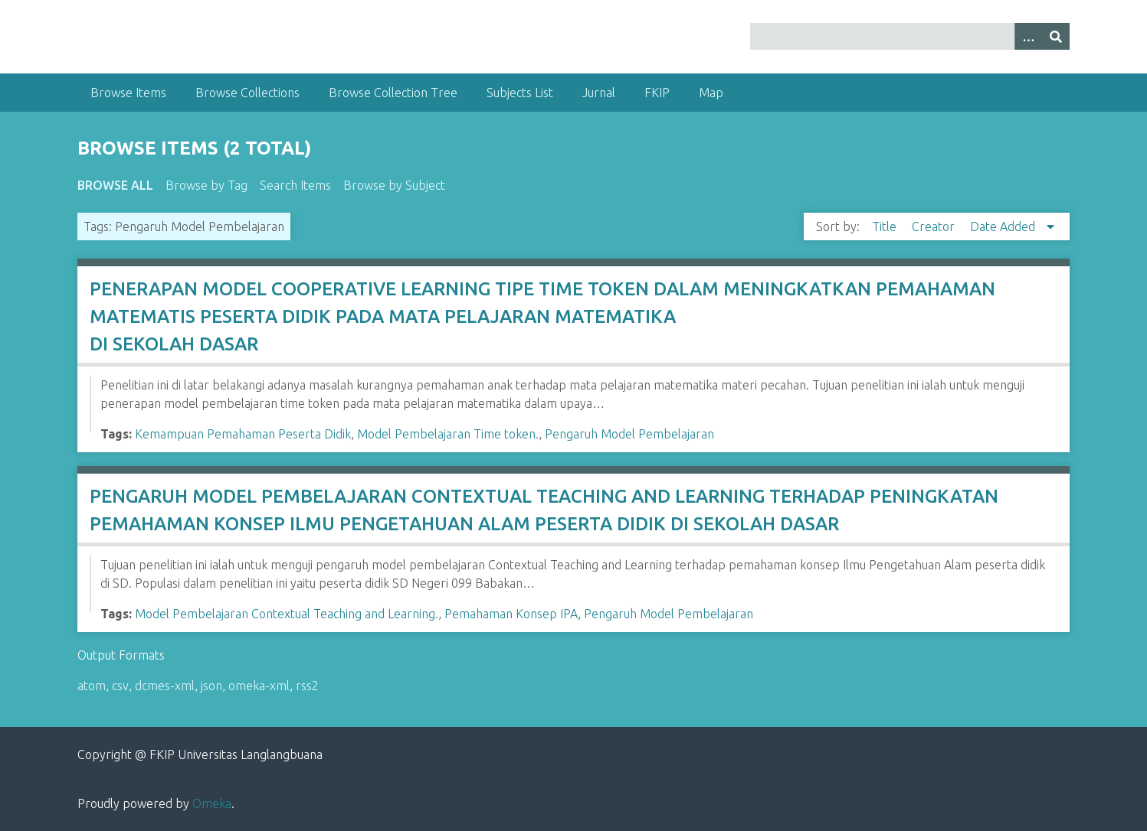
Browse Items (128, 92)
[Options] (1028, 36)
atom (91, 685)
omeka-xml (259, 685)
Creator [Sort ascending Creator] (935, 226)
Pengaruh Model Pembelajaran (629, 434)
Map (711, 92)
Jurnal (598, 92)
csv (120, 685)
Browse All (115, 185)
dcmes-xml (165, 685)
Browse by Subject (394, 185)
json (211, 685)
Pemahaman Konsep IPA (511, 614)
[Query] (910, 36)
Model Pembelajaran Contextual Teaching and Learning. (286, 614)
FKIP (657, 92)
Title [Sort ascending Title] (886, 226)
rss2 (307, 685)
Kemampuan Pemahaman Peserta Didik (243, 434)
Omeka (211, 803)
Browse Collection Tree (393, 92)
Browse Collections (247, 92)
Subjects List (520, 92)
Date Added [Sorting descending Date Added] (1004, 226)
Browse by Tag (206, 185)
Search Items (295, 185)
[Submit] (1056, 36)
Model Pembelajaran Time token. (448, 434)
